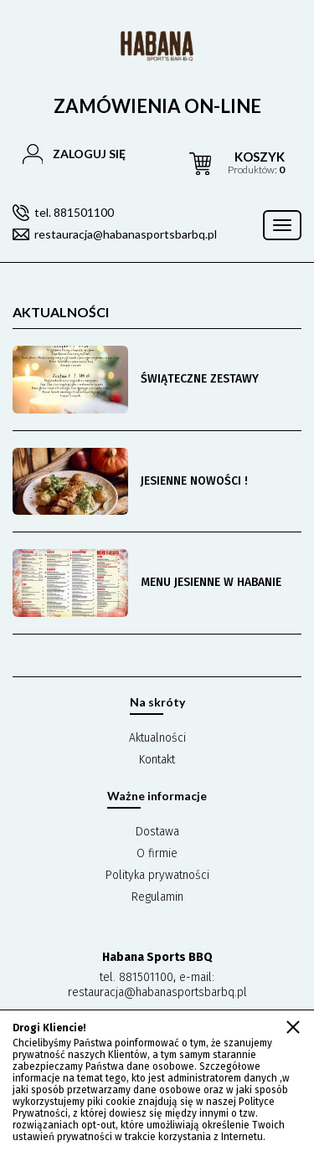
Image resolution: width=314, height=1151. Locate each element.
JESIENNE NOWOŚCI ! (194, 481)
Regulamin (157, 897)
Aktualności (157, 738)
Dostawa (157, 832)
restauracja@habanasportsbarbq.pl (125, 234)
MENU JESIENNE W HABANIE (211, 582)
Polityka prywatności (157, 875)
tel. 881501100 (74, 212)
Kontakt (157, 760)
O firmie (157, 853)
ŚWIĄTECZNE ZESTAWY (200, 379)
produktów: (256, 162)
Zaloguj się (89, 153)
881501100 (146, 977)
